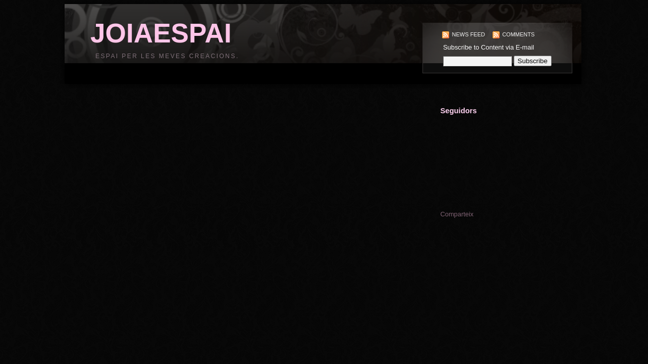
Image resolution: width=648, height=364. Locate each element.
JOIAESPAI (161, 33)
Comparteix (456, 214)
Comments (518, 34)
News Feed (468, 34)
